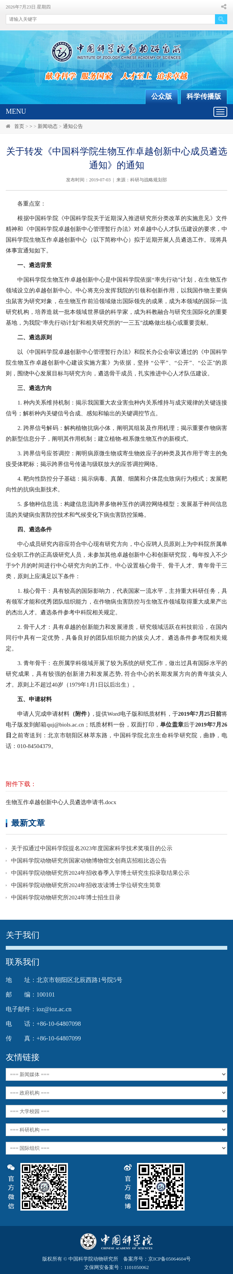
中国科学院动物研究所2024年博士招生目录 (66, 897)
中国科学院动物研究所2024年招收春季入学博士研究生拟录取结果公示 (100, 873)
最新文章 (28, 823)
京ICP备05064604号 (169, 1259)
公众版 (161, 96)
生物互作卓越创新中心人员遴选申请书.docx (61, 802)
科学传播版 (204, 96)
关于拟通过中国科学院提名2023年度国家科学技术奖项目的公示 (91, 848)
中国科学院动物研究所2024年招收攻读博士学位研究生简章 (86, 885)
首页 (19, 126)
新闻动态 (48, 126)
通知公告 (73, 126)
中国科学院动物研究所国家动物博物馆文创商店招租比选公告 (89, 861)
